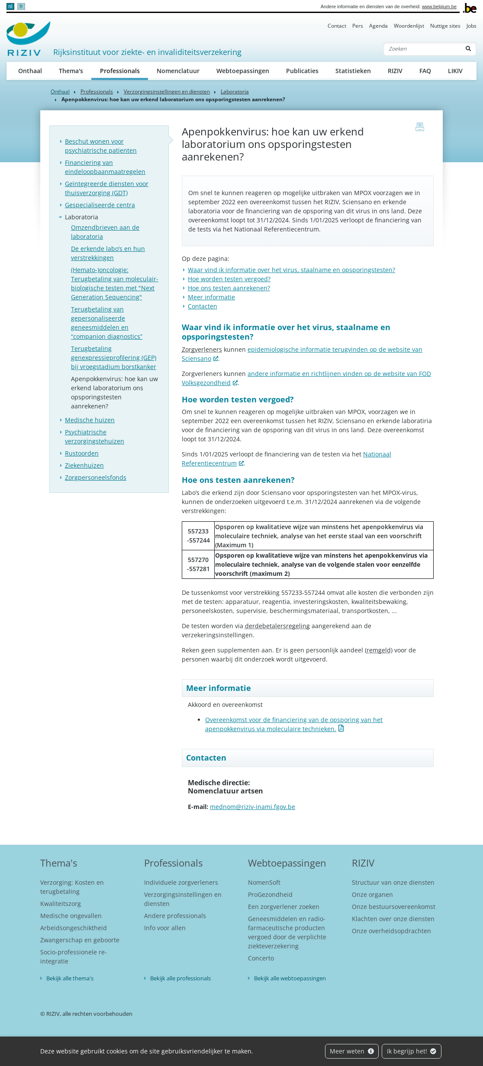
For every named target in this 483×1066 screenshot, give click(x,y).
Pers (357, 25)
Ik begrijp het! (412, 1051)
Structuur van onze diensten (393, 882)
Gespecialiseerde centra (100, 205)
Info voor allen (165, 928)
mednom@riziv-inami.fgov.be (252, 807)
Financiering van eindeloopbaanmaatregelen (105, 167)
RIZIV (395, 71)
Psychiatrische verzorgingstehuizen (94, 436)
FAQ (425, 71)
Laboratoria (235, 91)
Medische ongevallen (71, 916)
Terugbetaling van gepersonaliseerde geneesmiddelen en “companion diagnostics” (106, 322)
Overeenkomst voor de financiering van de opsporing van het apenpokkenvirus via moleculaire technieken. (294, 724)
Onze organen (372, 894)
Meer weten (352, 1051)
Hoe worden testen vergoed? (229, 279)
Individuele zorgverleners (181, 882)
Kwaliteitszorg (60, 903)
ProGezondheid (270, 894)
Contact (337, 25)
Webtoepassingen (242, 71)
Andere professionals (175, 916)
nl (10, 6)
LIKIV (455, 71)
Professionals (124, 70)
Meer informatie (211, 297)
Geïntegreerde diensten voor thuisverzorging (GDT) (106, 188)
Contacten (202, 306)
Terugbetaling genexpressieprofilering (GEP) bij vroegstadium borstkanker (113, 357)
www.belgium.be (439, 6)
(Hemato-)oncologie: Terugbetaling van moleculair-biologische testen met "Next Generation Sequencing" (114, 283)
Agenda (378, 25)
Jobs (472, 25)
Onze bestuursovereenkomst (393, 906)
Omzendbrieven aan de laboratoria (105, 232)
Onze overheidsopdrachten (391, 931)
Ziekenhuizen (84, 465)
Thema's (71, 71)
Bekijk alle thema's (69, 978)
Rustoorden (82, 453)
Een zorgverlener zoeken (283, 906)
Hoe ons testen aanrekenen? (229, 288)
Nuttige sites (445, 25)
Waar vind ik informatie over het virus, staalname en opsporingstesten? (291, 270)
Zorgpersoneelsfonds (95, 477)
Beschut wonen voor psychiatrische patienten (101, 145)
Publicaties (302, 71)
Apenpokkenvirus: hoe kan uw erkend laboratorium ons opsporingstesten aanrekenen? (114, 392)
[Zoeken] (422, 49)
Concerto (261, 958)
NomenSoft (264, 882)
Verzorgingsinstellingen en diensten (167, 91)
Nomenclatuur (178, 71)
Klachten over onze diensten (393, 919)
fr (21, 6)
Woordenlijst (409, 25)
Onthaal (30, 71)
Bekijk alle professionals (180, 978)
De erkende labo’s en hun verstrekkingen (108, 253)
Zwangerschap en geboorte (79, 940)
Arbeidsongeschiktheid (73, 928)
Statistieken (353, 71)
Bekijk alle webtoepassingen (290, 978)
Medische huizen (90, 420)
